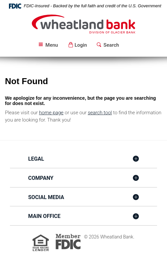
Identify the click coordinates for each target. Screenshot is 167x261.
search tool (100, 113)
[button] (77, 45)
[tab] (83, 159)
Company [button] (40, 178)
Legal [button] (36, 159)
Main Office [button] (44, 216)
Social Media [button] (46, 197)
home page (51, 113)
